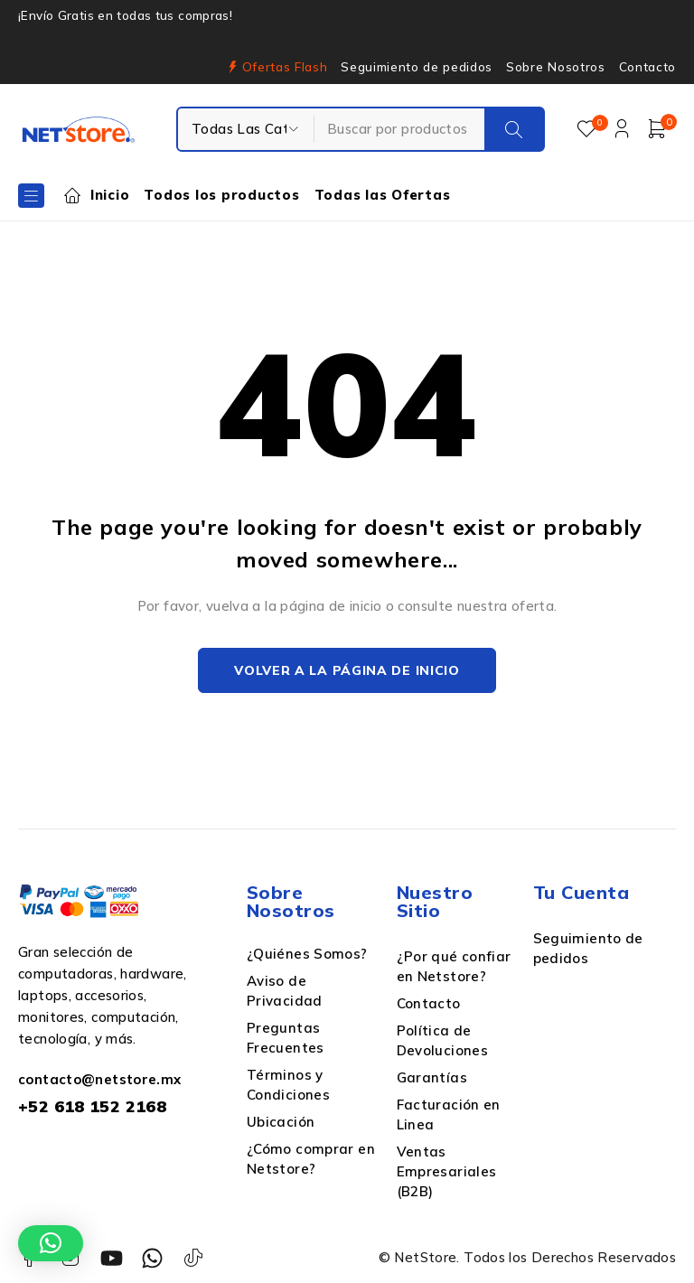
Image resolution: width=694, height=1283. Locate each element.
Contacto (647, 67)
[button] (50, 1243)
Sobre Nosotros (555, 67)
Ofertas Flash (285, 67)
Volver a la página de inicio (347, 670)
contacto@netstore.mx (100, 1079)
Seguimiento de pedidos (416, 67)
